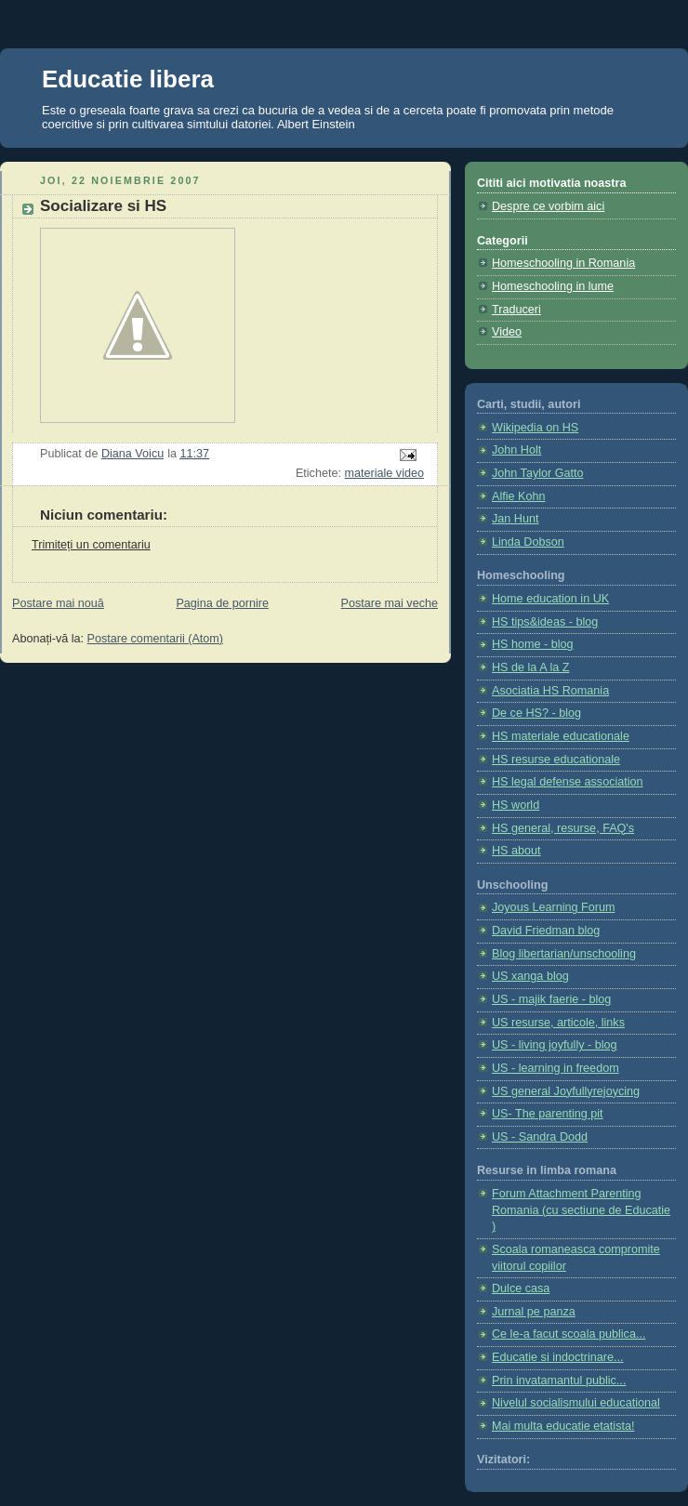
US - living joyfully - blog (554, 1044)
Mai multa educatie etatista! (563, 1426)
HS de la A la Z (530, 667)
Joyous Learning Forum (553, 907)
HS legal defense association (567, 781)
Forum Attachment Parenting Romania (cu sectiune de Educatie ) (581, 1210)
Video (507, 331)
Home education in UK (550, 598)
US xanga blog (530, 976)
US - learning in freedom (555, 1068)
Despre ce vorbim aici (548, 206)
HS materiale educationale (560, 736)
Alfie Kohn (518, 496)
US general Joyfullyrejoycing (566, 1091)
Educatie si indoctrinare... (558, 1357)
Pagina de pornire (222, 603)
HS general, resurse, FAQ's (563, 828)
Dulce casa (520, 1288)
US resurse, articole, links (558, 1022)
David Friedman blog (546, 930)
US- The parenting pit (547, 1113)
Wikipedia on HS (535, 427)
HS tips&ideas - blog (545, 621)
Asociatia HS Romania (550, 690)
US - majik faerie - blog (551, 999)
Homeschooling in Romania (563, 263)
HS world (515, 805)
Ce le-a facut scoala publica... (568, 1334)
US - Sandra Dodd (540, 1136)
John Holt (516, 449)
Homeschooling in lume (553, 286)
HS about (516, 850)
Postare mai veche (389, 603)
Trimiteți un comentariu (91, 544)
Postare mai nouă (58, 603)
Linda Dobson (528, 541)
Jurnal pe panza (534, 1311)
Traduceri (516, 309)
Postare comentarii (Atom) (155, 638)
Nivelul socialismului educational (576, 1402)
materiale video (384, 473)
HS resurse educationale (556, 759)
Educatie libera (128, 79)
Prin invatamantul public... (559, 1380)
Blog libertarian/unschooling (564, 953)
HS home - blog (533, 644)
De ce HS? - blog (536, 713)
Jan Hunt (515, 518)
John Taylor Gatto (538, 473)
